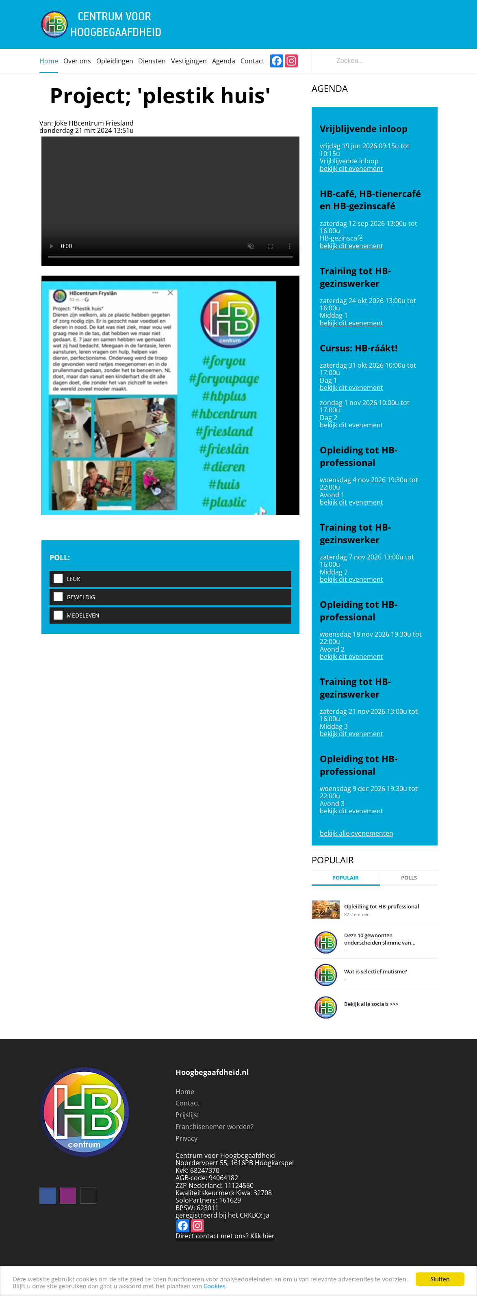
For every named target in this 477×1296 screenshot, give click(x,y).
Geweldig (72, 597)
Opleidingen (114, 60)
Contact (253, 60)
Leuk (65, 579)
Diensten (152, 60)
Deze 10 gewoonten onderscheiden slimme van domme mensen (377, 939)
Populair (345, 877)
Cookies (214, 1286)
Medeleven (75, 616)
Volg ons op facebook (47, 1196)
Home (48, 60)
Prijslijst (187, 1114)
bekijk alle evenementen (356, 833)
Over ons (77, 60)
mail (88, 1196)
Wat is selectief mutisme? (375, 971)
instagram (68, 1196)
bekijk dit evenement (351, 168)
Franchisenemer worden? (215, 1126)
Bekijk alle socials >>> (371, 1004)
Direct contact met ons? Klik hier (225, 1235)
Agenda (223, 60)
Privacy (186, 1138)
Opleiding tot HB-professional (381, 906)
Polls (409, 877)
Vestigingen (189, 60)
